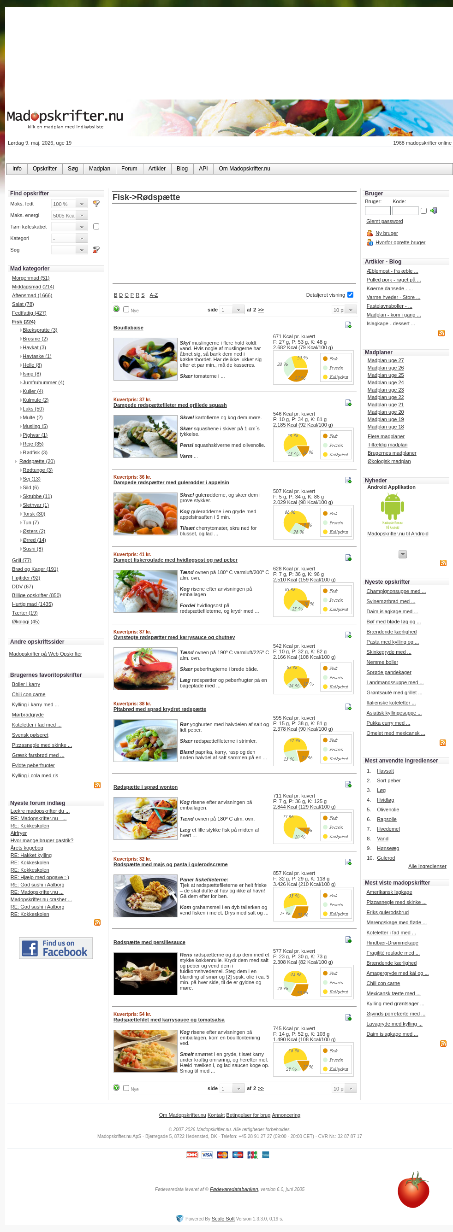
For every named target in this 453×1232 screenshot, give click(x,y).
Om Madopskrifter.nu (182, 1115)
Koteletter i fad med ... (37, 724)
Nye (135, 310)
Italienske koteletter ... (391, 702)
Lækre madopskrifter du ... (40, 811)
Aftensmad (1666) (32, 295)
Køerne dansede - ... (390, 288)
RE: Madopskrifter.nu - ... (39, 818)
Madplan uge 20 (386, 412)
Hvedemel (388, 829)
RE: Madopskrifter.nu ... (37, 892)
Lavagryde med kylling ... (394, 1024)
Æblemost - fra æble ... (392, 271)
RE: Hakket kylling (31, 855)
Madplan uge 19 (386, 419)
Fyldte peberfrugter (33, 765)
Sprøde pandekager (389, 672)
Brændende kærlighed (392, 631)
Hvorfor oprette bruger (400, 242)
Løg (381, 790)
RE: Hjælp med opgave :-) (40, 877)
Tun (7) (31, 522)
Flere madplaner (386, 436)
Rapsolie (387, 819)
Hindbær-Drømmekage (392, 942)
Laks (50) (33, 408)
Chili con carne (29, 694)
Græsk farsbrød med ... (38, 755)
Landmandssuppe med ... (395, 682)
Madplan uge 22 (386, 397)
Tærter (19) (25, 613)
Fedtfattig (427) (29, 313)
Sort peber (388, 780)
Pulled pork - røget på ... (394, 279)
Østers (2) (34, 531)
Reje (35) (33, 443)
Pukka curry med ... (389, 723)
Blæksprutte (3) (40, 330)
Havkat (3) (34, 347)
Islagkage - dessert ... (391, 323)
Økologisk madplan (389, 461)
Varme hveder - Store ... (394, 297)
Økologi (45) (26, 621)
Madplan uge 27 (386, 360)
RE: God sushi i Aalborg (38, 884)
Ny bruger (387, 233)
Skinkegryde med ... (389, 652)
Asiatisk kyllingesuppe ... (394, 713)
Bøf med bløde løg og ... (394, 621)
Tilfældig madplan (387, 444)
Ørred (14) (34, 540)
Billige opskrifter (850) (36, 595)
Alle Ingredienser (427, 866)
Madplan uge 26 (386, 367)
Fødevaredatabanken (234, 1189)
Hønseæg (388, 848)
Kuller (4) (33, 391)
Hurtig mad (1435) (32, 604)
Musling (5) (35, 426)
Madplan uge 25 (386, 375)
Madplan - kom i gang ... (394, 314)
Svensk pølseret (30, 735)
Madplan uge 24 (386, 382)
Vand (382, 838)
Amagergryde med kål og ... (397, 973)
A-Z (154, 295)
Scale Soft (223, 1218)
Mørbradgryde (28, 714)
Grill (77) (21, 560)
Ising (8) (32, 373)
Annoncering (286, 1115)
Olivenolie (388, 809)
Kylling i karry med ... (35, 704)
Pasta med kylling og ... (393, 642)
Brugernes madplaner (392, 453)
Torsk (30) (34, 513)
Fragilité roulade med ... (393, 953)
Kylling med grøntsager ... (395, 1003)
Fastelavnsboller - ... (389, 306)
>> (261, 309)
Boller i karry (26, 684)
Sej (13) (32, 478)
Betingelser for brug (248, 1115)
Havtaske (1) (37, 356)
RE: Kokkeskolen (30, 825)
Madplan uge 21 (386, 404)
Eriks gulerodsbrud (387, 912)
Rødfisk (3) (35, 452)
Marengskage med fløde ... (396, 922)
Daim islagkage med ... (392, 611)
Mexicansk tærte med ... (393, 993)
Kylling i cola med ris (35, 775)
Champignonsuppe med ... (396, 591)
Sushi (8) (33, 548)
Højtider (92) (26, 578)
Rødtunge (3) (38, 470)
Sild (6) (31, 487)
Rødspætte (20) (37, 461)
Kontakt (216, 1115)
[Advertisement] (234, 244)
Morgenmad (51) (30, 278)
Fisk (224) (24, 321)
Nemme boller (382, 662)
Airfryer (19, 833)
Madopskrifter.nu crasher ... (41, 899)
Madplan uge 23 (386, 390)
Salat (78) (23, 304)
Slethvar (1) (36, 505)
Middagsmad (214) (33, 286)
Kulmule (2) (35, 400)
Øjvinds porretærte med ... (395, 1013)
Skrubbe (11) (37, 496)
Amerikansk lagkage (389, 892)
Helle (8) (32, 365)
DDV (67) (22, 586)
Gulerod (386, 858)
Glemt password (384, 221)
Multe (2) (32, 417)
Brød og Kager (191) (35, 569)
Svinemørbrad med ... (391, 601)
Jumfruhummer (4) (43, 382)
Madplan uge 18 (386, 426)
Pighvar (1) (35, 435)
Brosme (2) (35, 338)
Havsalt (385, 771)
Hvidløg (385, 800)
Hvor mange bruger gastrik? (42, 840)
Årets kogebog (27, 848)
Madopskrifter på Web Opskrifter (45, 654)
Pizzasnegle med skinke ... (42, 745)
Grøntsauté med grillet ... (395, 692)
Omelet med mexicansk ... (396, 733)
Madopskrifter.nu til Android (398, 533)
